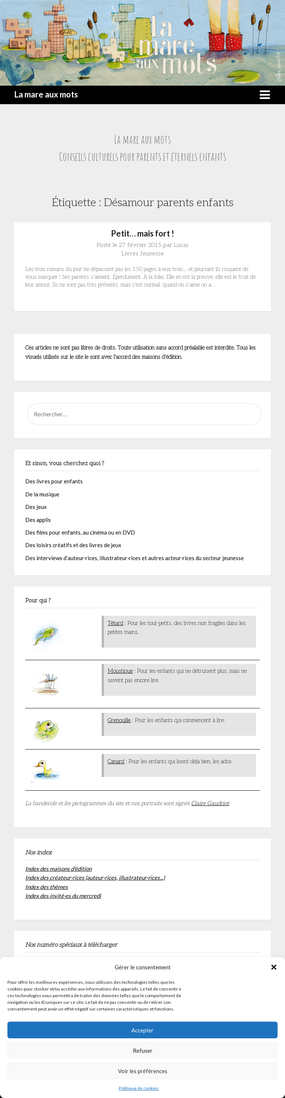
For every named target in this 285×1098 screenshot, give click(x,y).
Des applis (38, 519)
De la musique (42, 494)
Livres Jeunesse (142, 253)
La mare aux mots (46, 94)
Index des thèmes (46, 886)
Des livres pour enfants (54, 481)
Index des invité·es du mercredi (63, 895)
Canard (116, 761)
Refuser (143, 1050)
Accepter (142, 1030)
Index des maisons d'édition (58, 868)
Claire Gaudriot (210, 803)
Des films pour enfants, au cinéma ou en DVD (80, 532)
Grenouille (119, 720)
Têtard (115, 623)
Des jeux (36, 506)
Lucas (181, 245)
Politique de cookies (139, 1088)
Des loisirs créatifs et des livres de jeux (73, 545)
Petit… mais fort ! (142, 233)
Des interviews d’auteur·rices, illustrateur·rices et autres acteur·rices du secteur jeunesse (134, 558)
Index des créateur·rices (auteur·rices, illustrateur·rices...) (95, 877)
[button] (274, 967)
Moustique (120, 671)
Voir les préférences (142, 1071)
